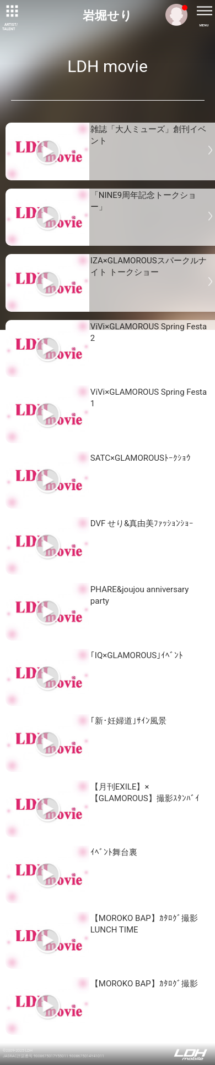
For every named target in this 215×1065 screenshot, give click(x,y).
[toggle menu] (204, 11)
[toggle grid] (11, 11)
